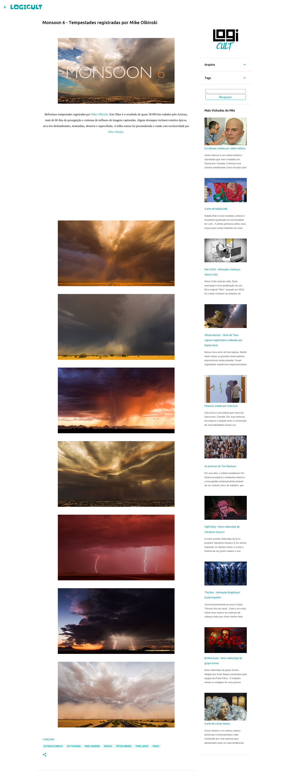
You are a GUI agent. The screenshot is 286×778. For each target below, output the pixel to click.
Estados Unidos (53, 746)
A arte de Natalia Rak (215, 208)
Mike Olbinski (99, 114)
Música (108, 746)
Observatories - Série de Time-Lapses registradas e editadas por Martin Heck (223, 340)
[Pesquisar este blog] (225, 91)
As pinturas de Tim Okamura (220, 466)
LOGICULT (26, 7)
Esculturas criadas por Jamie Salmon (225, 148)
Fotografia (74, 746)
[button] (44, 754)
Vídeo (155, 746)
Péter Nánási (115, 131)
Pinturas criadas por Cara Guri (220, 405)
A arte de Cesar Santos (217, 723)
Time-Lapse (142, 746)
